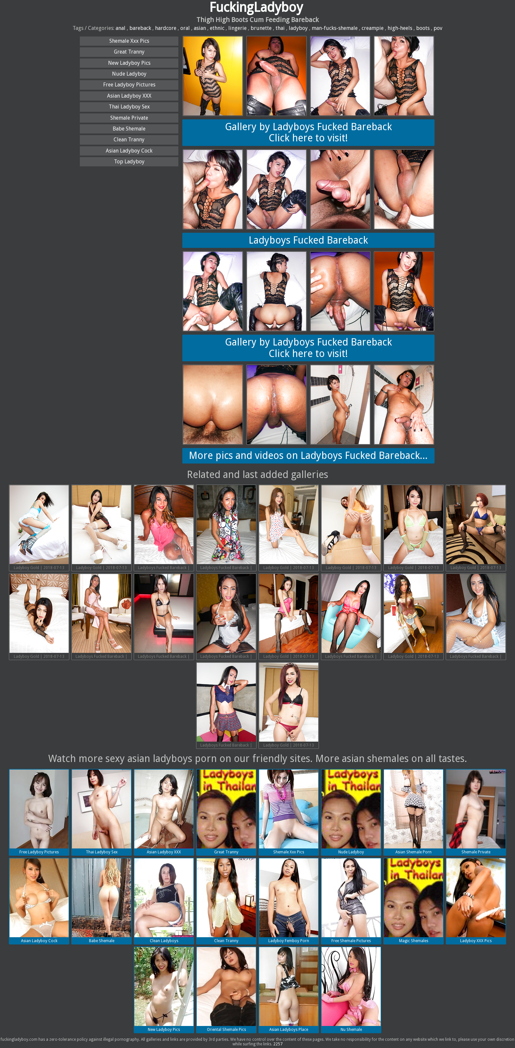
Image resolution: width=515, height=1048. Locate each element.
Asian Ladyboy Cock (129, 151)
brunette (261, 28)
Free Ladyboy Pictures (129, 85)
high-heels (400, 28)
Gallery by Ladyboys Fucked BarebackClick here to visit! (308, 132)
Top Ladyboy (129, 161)
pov (438, 28)
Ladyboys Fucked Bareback (308, 240)
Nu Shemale (351, 989)
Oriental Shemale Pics (226, 989)
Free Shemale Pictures (351, 900)
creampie (373, 28)
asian (200, 28)
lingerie (237, 28)
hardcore (165, 28)
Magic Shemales (413, 900)
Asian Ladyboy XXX (129, 96)
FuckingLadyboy (256, 7)
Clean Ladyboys (163, 900)
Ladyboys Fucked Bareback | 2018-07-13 (163, 528)
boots (423, 28)
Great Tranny (129, 52)
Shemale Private (129, 118)
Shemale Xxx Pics (129, 41)
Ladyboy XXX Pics (475, 900)
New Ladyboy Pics (129, 63)
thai (280, 28)
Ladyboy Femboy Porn (288, 900)
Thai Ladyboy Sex (129, 107)
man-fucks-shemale (335, 28)
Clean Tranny (129, 139)
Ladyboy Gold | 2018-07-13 (39, 527)
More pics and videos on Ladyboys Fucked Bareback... (308, 455)
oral (185, 28)
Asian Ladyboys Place (288, 989)
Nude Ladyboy (129, 74)
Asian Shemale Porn (413, 812)
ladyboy (298, 28)
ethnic (217, 28)
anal (120, 28)
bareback (140, 28)
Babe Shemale (129, 129)
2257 (277, 1044)
